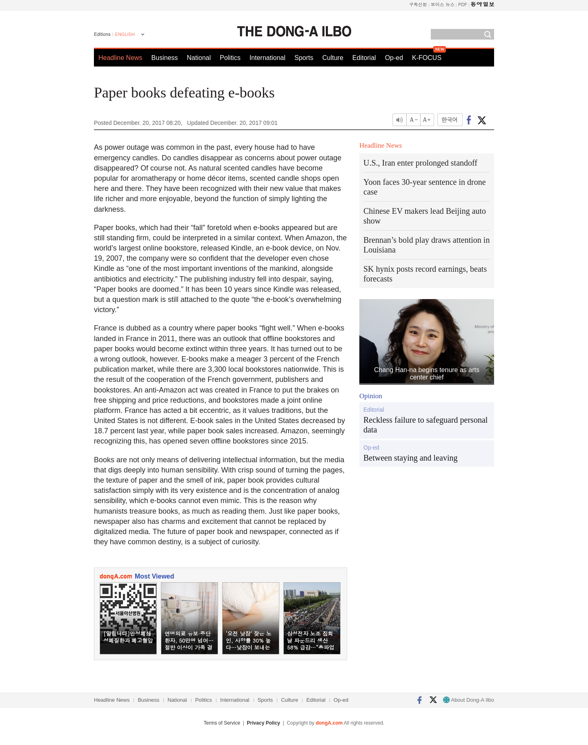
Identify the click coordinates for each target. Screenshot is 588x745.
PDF (462, 4)
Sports (303, 57)
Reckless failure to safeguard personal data (425, 424)
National (199, 57)
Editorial (364, 57)
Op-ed (394, 57)
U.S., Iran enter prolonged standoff (420, 162)
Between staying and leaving (410, 457)
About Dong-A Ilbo (468, 700)
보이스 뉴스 (443, 4)
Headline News (120, 57)
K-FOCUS (426, 57)
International (267, 57)
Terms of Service (222, 723)
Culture (332, 57)
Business (164, 57)
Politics (230, 57)
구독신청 (418, 4)
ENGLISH (125, 34)
